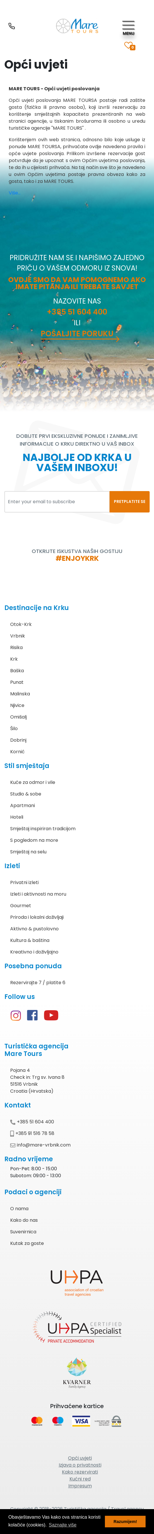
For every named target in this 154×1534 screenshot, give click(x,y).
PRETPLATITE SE (129, 501)
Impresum (80, 1485)
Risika (16, 647)
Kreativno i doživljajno (34, 952)
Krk (14, 659)
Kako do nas (24, 1220)
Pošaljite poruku (77, 333)
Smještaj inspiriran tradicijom (43, 828)
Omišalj (18, 717)
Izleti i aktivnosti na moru (38, 894)
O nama (19, 1208)
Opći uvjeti (80, 1458)
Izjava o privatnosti (80, 1465)
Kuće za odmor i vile (32, 782)
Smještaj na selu (28, 851)
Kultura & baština (29, 940)
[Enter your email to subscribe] (57, 501)
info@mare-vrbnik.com (40, 1145)
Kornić (17, 751)
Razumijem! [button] (125, 1521)
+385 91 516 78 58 (32, 1133)
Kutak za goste (27, 1243)
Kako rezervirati (80, 1472)
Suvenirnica (23, 1231)
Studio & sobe (25, 794)
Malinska (20, 693)
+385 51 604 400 (77, 312)
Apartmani (22, 805)
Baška (17, 670)
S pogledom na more (34, 840)
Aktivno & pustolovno (34, 928)
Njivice (17, 705)
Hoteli (16, 817)
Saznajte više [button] (62, 1524)
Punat (17, 682)
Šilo (14, 728)
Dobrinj (18, 740)
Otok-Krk (21, 624)
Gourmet (20, 905)
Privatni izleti (24, 882)
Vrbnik (17, 636)
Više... (15, 193)
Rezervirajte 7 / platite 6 (37, 982)
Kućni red (80, 1479)
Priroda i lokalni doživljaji (37, 917)
